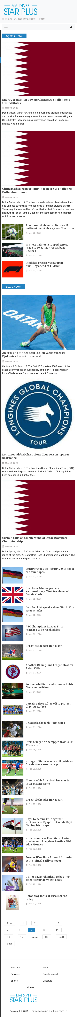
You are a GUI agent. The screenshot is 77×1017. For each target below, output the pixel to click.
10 (44, 930)
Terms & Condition (42, 1011)
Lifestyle (47, 980)
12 (8, 936)
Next (61, 936)
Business (15, 974)
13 (21, 936)
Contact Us (61, 1011)
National (15, 967)
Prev (9, 923)
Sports (14, 980)
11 (57, 930)
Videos (30, 987)
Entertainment (50, 974)
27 (46, 936)
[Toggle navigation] (6, 27)
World (46, 967)
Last (9, 943)
